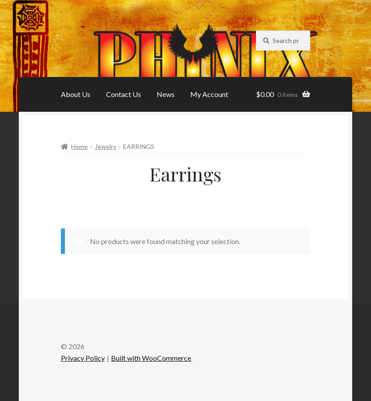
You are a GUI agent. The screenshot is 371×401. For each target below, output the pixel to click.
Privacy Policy (83, 358)
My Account (209, 94)
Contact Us (123, 94)
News (166, 94)
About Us (75, 94)
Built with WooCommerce (151, 358)
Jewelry (105, 146)
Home (79, 146)
